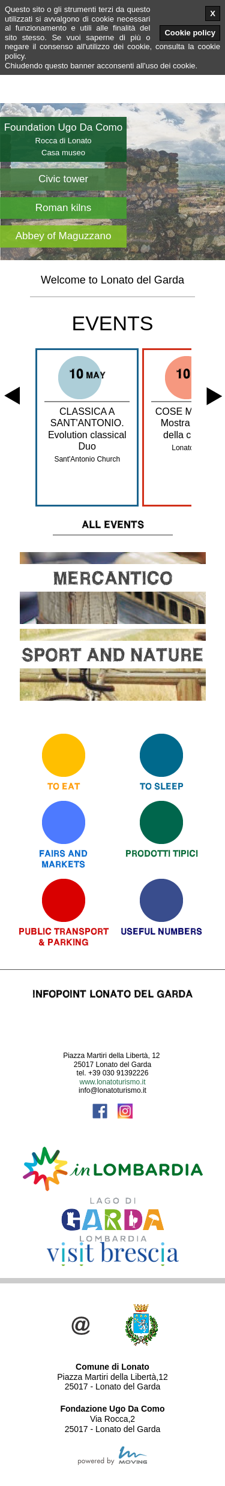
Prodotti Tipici (161, 853)
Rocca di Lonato (63, 140)
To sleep (162, 786)
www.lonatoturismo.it (112, 1082)
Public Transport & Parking (64, 937)
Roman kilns (63, 207)
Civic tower (63, 179)
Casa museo (63, 152)
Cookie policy (189, 32)
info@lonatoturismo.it (112, 1090)
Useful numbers (161, 931)
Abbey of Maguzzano (64, 236)
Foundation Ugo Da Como (63, 127)
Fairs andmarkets (63, 859)
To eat (63, 786)
